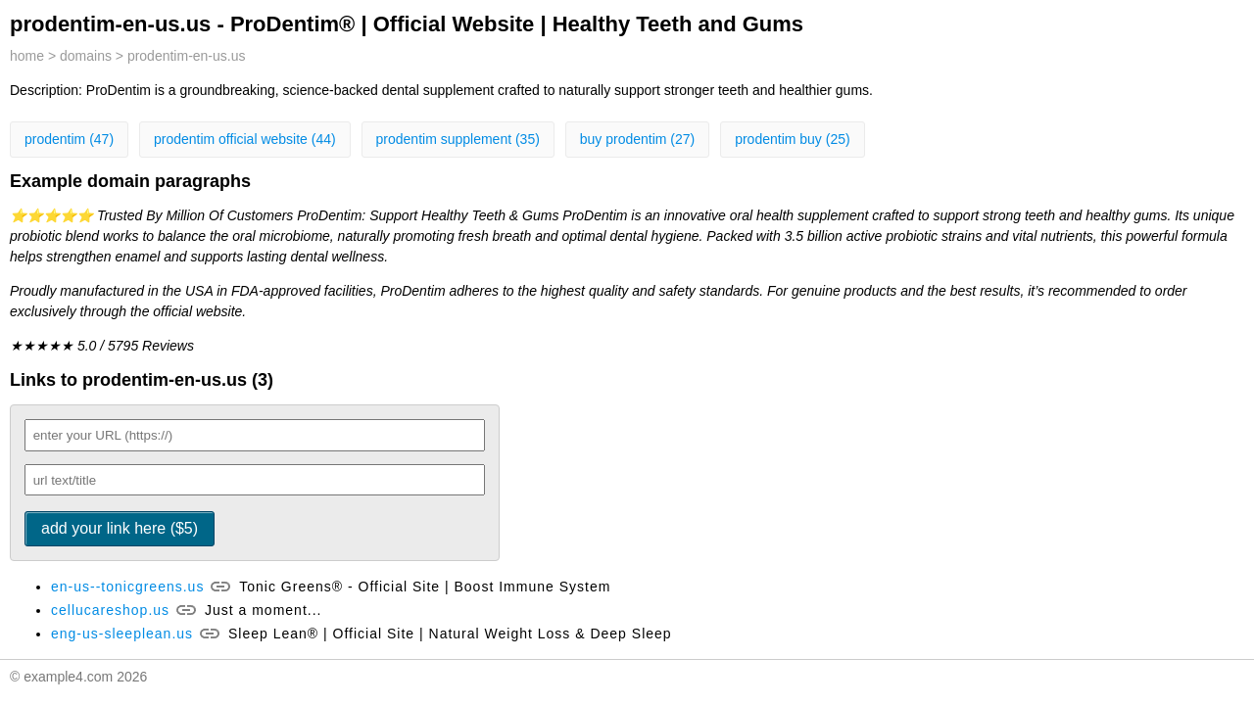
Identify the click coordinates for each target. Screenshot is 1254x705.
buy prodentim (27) (638, 139)
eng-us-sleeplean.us (122, 633)
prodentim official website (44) (245, 139)
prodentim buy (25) (792, 139)
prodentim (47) (69, 139)
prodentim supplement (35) (458, 139)
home (27, 56)
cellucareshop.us (110, 610)
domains (86, 56)
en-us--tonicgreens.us (127, 586)
